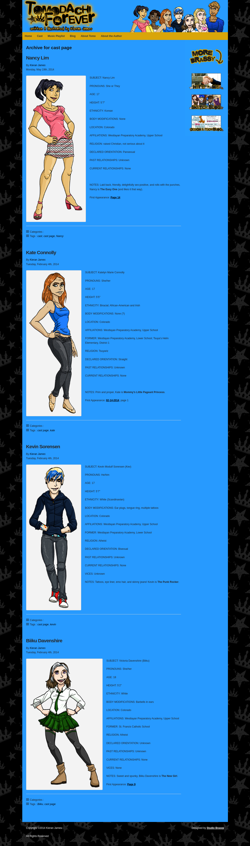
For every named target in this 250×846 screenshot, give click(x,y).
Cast (40, 36)
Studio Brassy (215, 827)
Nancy (59, 236)
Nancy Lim (37, 58)
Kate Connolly (41, 252)
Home (28, 36)
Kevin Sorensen (43, 446)
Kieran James (37, 65)
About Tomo (88, 36)
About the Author (111, 36)
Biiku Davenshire (44, 640)
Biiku (40, 804)
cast (39, 236)
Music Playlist (56, 36)
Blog (73, 36)
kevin (53, 624)
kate (52, 430)
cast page (49, 236)
